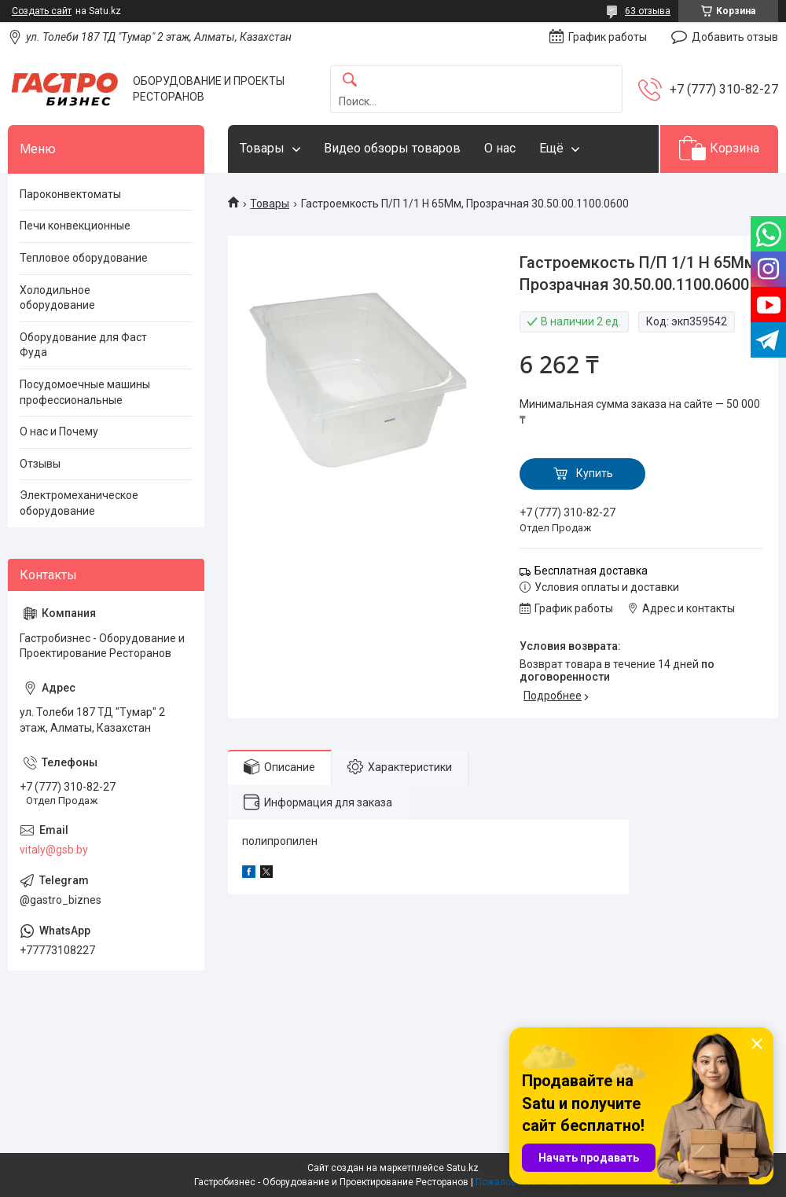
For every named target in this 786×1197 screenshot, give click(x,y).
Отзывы (40, 463)
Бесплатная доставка (591, 570)
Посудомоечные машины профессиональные (85, 392)
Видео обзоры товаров (392, 148)
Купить (594, 473)
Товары (262, 148)
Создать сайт (42, 11)
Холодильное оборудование (57, 298)
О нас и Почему (59, 431)
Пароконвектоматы (70, 194)
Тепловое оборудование (84, 258)
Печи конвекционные (75, 225)
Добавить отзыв (735, 37)
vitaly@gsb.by (54, 849)
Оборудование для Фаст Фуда (83, 345)
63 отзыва (647, 11)
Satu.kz (462, 1167)
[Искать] (350, 80)
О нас (500, 148)
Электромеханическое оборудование (79, 503)
